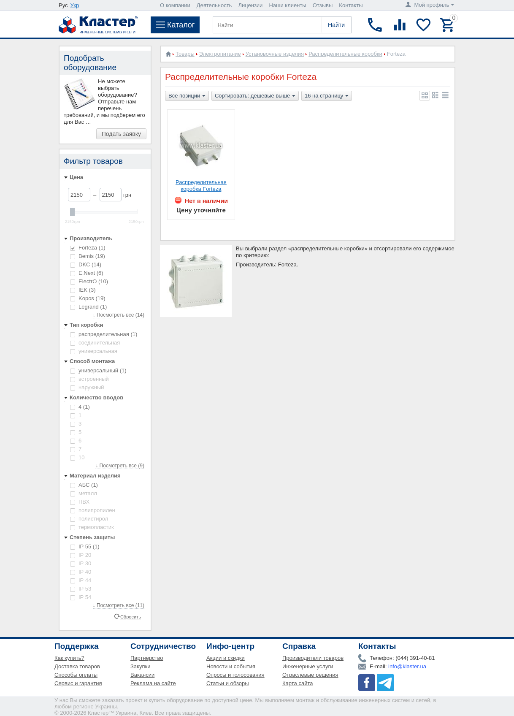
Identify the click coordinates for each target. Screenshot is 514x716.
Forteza (88, 247)
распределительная (103, 334)
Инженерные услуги (307, 666)
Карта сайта (297, 683)
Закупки (140, 666)
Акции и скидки (225, 658)
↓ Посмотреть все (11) (118, 605)
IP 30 (80, 563)
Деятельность (214, 5)
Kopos (88, 298)
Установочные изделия (275, 54)
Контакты (351, 5)
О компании (175, 5)
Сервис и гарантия (78, 683)
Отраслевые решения (310, 675)
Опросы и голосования (235, 675)
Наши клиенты (287, 5)
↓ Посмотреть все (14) (118, 315)
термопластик (92, 527)
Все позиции (187, 96)
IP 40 (80, 572)
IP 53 (80, 589)
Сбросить (130, 616)
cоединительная (95, 342)
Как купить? (69, 658)
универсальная (93, 351)
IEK (82, 290)
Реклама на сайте (153, 683)
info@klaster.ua (407, 666)
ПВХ (79, 502)
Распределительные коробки (345, 54)
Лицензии (250, 5)
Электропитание (220, 54)
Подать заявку (121, 133)
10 (77, 457)
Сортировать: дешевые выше (255, 96)
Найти (336, 25)
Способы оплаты (75, 675)
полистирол (89, 518)
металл (83, 493)
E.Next (86, 273)
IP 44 (80, 580)
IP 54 (80, 597)
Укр (74, 5)
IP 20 (80, 555)
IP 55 (85, 546)
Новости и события (230, 666)
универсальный (98, 370)
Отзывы (323, 5)
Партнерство (146, 658)
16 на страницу (327, 96)
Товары (185, 54)
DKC (85, 264)
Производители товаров (313, 658)
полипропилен (92, 510)
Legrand (88, 307)
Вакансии (142, 675)
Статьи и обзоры (227, 683)
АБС (84, 485)
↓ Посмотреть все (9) (119, 466)
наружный (87, 387)
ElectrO (89, 281)
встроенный (89, 379)
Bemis (87, 256)
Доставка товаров (77, 666)
